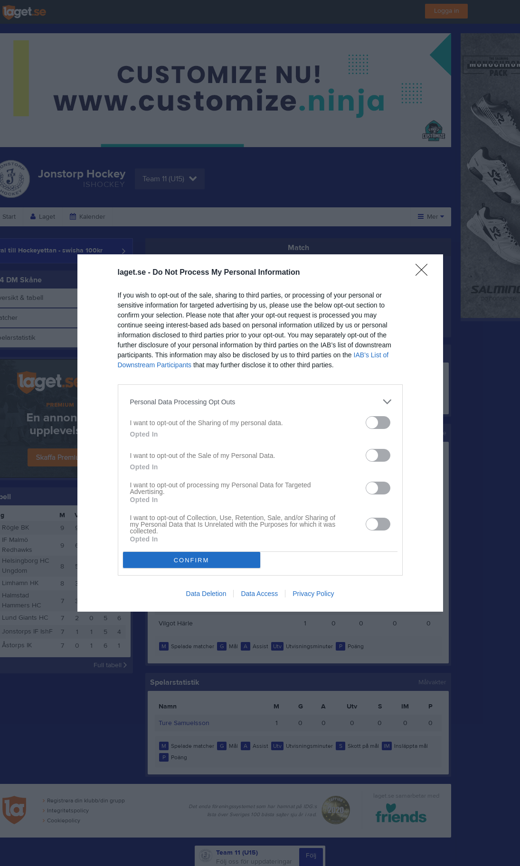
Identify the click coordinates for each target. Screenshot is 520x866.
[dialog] (260, 433)
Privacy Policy (313, 593)
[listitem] (260, 402)
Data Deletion (206, 593)
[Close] (425, 273)
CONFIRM (191, 560)
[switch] (378, 422)
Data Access (259, 593)
